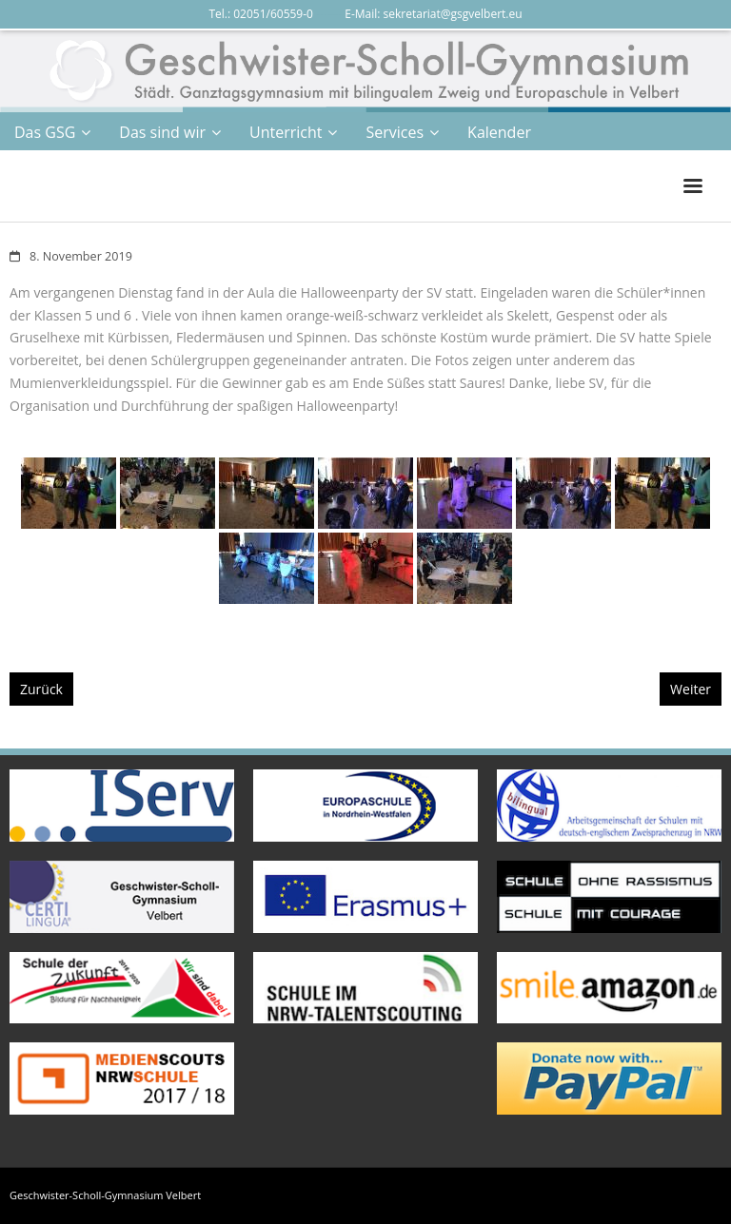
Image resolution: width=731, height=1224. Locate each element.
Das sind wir (162, 132)
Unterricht (285, 132)
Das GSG (44, 132)
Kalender (499, 132)
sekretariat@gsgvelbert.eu (453, 14)
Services (395, 132)
